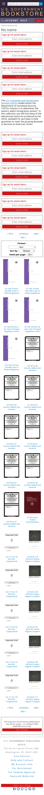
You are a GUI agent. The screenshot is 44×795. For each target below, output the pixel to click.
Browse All (12, 25)
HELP (23, 20)
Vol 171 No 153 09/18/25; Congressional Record (11, 664)
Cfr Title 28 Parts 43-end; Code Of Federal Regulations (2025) (32, 329)
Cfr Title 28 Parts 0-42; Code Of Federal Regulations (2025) (11, 329)
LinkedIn (33, 788)
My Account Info (22, 764)
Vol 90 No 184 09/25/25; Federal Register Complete (32, 664)
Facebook (14, 788)
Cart (38, 20)
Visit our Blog (22, 785)
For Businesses (22, 768)
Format (21, 243)
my (9, 20)
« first (10, 233)
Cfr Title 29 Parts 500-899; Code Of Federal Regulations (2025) (11, 290)
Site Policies (22, 756)
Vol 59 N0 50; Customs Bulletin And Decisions (32, 407)
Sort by (14, 250)
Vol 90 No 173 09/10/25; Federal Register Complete (32, 699)
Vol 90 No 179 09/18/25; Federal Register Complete (32, 559)
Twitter (18, 788)
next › (36, 233)
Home (3, 25)
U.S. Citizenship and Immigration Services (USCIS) (20, 102)
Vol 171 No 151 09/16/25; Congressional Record (11, 594)
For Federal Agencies (22, 772)
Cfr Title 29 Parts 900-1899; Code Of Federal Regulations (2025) (32, 290)
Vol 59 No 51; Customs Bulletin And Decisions (11, 446)
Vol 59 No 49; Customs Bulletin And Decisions (11, 407)
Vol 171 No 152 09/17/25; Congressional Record (11, 629)
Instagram (22, 788)
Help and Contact (22, 760)
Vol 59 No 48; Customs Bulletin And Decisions (32, 368)
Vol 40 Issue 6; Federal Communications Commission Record (32, 519)
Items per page (17, 254)
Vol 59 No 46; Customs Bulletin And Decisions (32, 485)
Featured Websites (22, 776)
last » (23, 237)
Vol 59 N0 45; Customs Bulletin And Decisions (11, 485)
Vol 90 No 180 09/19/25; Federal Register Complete (32, 594)
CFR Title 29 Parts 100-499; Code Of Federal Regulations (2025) (11, 367)
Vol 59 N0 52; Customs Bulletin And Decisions (32, 446)
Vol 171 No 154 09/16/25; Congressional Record (11, 699)
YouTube (26, 788)
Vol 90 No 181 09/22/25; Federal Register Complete (32, 629)
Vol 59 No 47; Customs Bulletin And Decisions (11, 524)
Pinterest (29, 788)
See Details (22, 730)
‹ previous (23, 233)
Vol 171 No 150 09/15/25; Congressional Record (11, 559)
